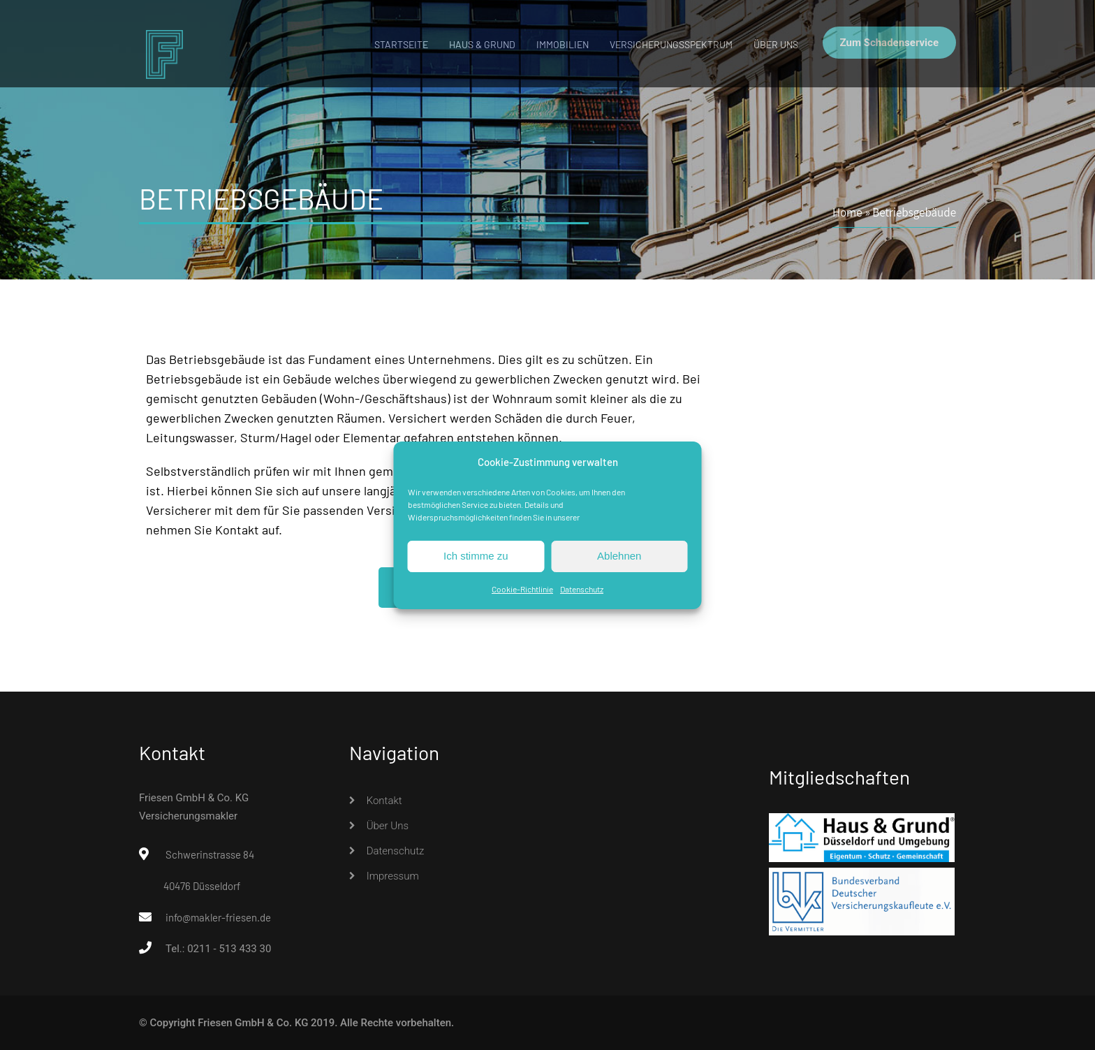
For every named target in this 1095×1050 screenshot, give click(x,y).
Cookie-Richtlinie (522, 589)
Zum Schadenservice (889, 42)
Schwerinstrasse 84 (210, 854)
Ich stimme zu (475, 556)
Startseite (401, 44)
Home (847, 212)
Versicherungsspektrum (671, 44)
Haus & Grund (482, 44)
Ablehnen (619, 556)
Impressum (393, 876)
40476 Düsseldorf (201, 886)
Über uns (776, 44)
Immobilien (562, 44)
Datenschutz (581, 589)
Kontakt (384, 800)
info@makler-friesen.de (218, 917)
